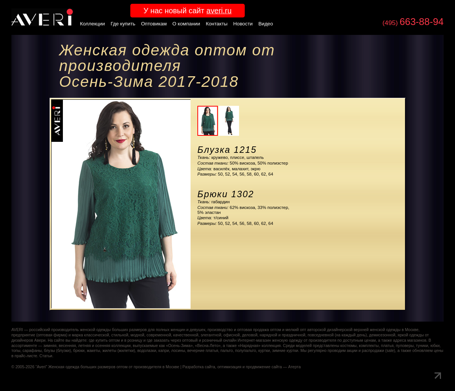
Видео (265, 24)
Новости (243, 24)
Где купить (123, 24)
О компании (186, 24)
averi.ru (218, 10)
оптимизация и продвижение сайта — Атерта (259, 367)
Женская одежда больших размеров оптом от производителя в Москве (113, 367)
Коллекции (92, 24)
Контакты (216, 24)
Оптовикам (154, 24)
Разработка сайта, (199, 367)
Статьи (45, 356)
